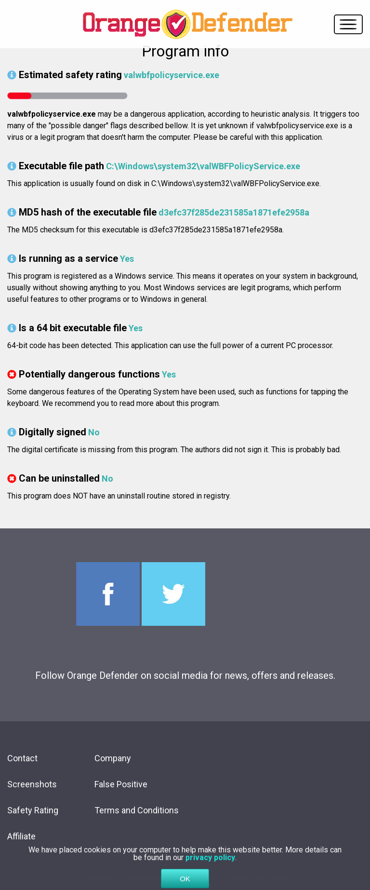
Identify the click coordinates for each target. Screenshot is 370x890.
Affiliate (21, 836)
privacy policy (210, 869)
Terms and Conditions (136, 810)
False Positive (120, 784)
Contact (22, 758)
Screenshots (32, 784)
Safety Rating (32, 810)
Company (112, 758)
